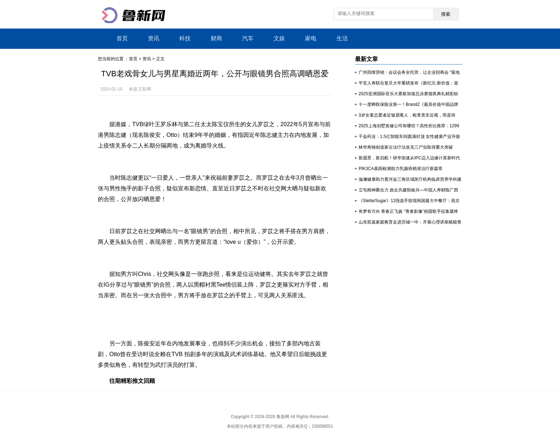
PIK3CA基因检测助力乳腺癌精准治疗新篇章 (400, 168)
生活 (342, 38)
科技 (185, 38)
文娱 (279, 38)
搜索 (445, 14)
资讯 (153, 38)
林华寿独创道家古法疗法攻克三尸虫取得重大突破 (406, 147)
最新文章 (366, 59)
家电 (310, 38)
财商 (216, 38)
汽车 (248, 38)
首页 (122, 38)
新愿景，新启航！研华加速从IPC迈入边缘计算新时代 (409, 157)
